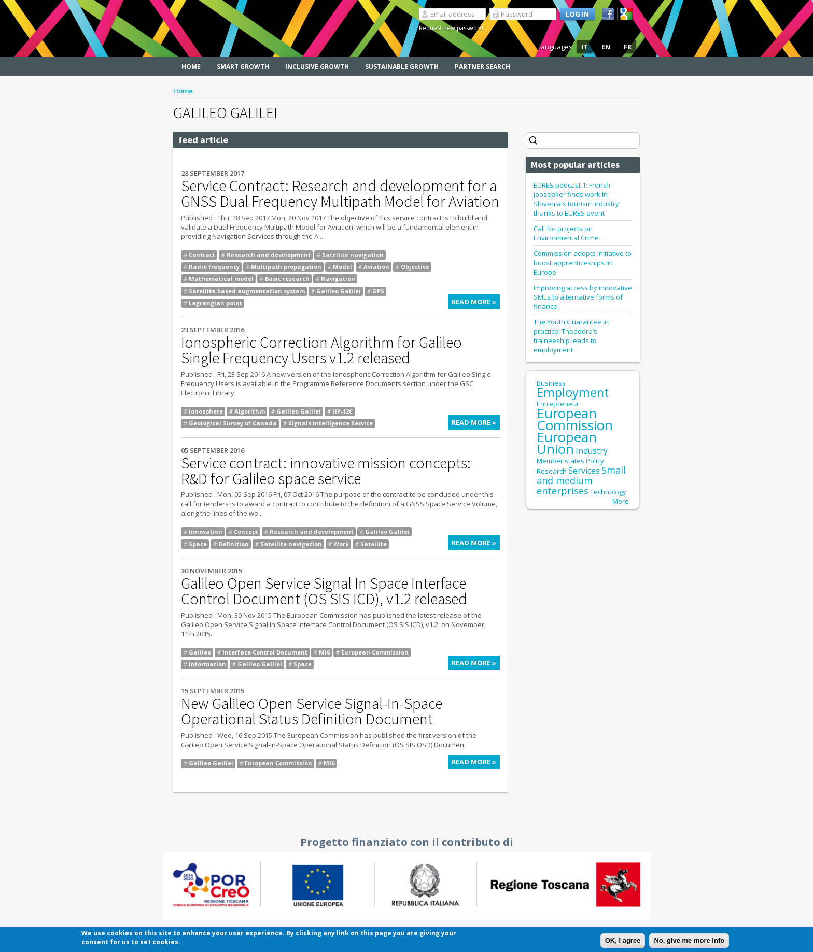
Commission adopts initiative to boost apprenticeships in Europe (583, 263)
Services (584, 470)
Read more (476, 303)
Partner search (482, 66)
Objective (415, 267)
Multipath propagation (286, 267)
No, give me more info (689, 942)
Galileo (200, 652)
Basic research (287, 278)
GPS (378, 291)
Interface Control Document (264, 652)
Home (191, 66)
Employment (573, 392)
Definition (233, 544)
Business (551, 383)
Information (207, 664)
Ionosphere (206, 411)
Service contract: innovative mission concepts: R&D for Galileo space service (326, 470)
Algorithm (249, 411)
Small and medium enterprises (581, 480)
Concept (246, 531)
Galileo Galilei (338, 291)
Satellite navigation (353, 255)
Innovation (205, 531)
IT (584, 46)
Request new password (451, 28)
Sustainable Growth (402, 66)
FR (628, 46)
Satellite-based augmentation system (247, 291)
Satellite (373, 544)
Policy (595, 460)
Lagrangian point (215, 303)
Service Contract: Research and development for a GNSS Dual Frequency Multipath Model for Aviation (340, 193)
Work (341, 544)
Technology (608, 491)
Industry (592, 451)
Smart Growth (243, 66)
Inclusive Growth (317, 66)
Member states (560, 460)
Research (552, 471)
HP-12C (342, 411)
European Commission (375, 652)
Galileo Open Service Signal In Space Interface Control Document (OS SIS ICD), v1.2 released (324, 590)
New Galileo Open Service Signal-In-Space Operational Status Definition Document (311, 711)
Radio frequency (214, 267)
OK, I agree (623, 942)
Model (342, 267)
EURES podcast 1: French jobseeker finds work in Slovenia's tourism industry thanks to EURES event (576, 199)
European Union (567, 443)
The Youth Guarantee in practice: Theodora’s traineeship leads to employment (571, 335)
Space (198, 544)
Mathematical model (221, 278)
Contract (202, 255)
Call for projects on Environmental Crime (566, 233)
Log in (577, 14)
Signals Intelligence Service (330, 423)
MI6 (324, 652)
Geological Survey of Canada (233, 423)
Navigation (338, 278)
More (620, 501)
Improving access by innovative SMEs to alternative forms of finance (583, 297)
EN (605, 46)
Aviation (376, 267)
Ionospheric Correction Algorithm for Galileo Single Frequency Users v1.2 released (321, 349)
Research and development (269, 255)
